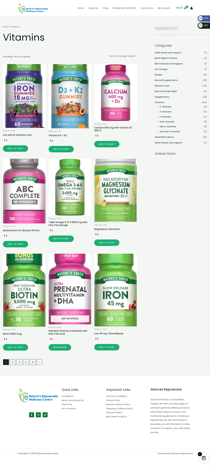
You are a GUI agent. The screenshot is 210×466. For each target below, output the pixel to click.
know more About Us (73, 400)
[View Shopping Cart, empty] (181, 8)
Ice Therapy (161, 69)
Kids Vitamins (167, 121)
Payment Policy (114, 412)
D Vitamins (165, 111)
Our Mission (68, 396)
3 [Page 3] (19, 362)
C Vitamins (166, 106)
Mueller (158, 74)
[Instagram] (38, 414)
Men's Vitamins (168, 126)
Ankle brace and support (168, 52)
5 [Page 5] (32, 362)
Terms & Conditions (117, 396)
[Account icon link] (191, 8)
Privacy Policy (113, 400)
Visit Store (67, 404)
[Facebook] (31, 414)
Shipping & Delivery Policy (119, 408)
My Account (163, 8)
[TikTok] (45, 414)
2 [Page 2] (12, 362)
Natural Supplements (166, 80)
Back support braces (166, 58)
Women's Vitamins (170, 131)
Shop (105, 8)
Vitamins (159, 102)
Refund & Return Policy (118, 404)
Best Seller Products (117, 416)
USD (203, 25)
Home (81, 8)
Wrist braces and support (168, 142)
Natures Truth (162, 85)
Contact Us (146, 8)
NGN (203, 18)
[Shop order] (122, 56)
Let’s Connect (69, 408)
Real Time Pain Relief (166, 91)
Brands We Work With (124, 8)
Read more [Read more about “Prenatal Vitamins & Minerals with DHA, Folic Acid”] (59, 347)
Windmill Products (164, 137)
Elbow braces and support (169, 63)
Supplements (162, 96)
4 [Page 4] (26, 362)
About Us (93, 8)
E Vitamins (165, 116)
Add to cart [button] (15, 148)
